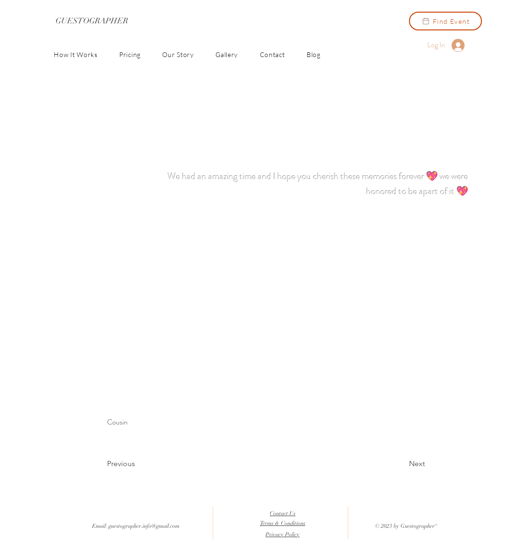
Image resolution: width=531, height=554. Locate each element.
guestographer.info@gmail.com (143, 526)
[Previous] (138, 463)
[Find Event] (445, 21)
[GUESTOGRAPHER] (91, 21)
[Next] (401, 463)
